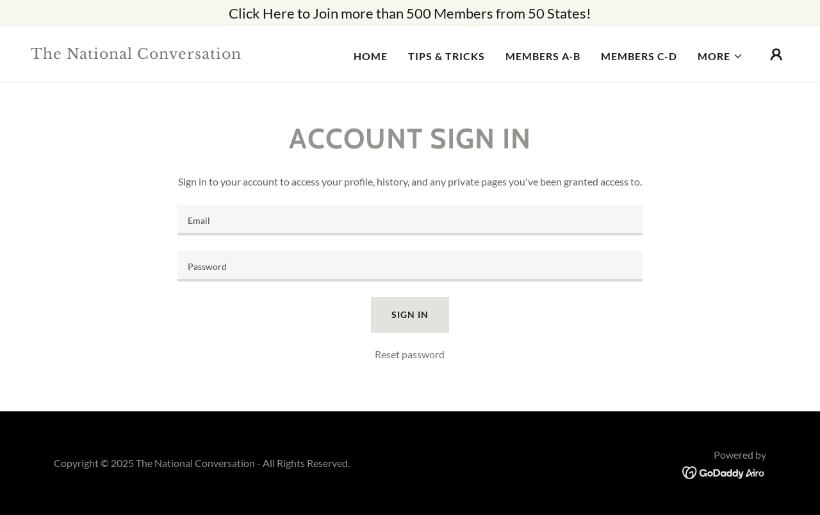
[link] (137, 55)
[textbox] (409, 220)
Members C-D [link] (639, 56)
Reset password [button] (410, 354)
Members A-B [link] (542, 56)
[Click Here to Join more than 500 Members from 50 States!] (410, 13)
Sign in (409, 314)
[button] (720, 56)
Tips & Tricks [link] (446, 56)
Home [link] (371, 56)
